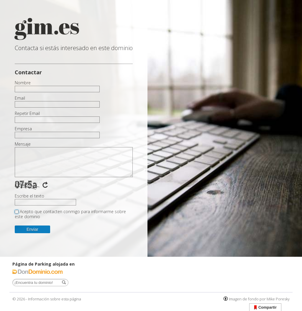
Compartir (265, 307)
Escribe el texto (29, 196)
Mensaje (23, 144)
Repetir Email (27, 113)
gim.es (47, 26)
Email (20, 98)
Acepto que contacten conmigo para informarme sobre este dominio (70, 214)
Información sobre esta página (54, 299)
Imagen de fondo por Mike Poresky (259, 299)
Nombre (23, 82)
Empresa (23, 128)
